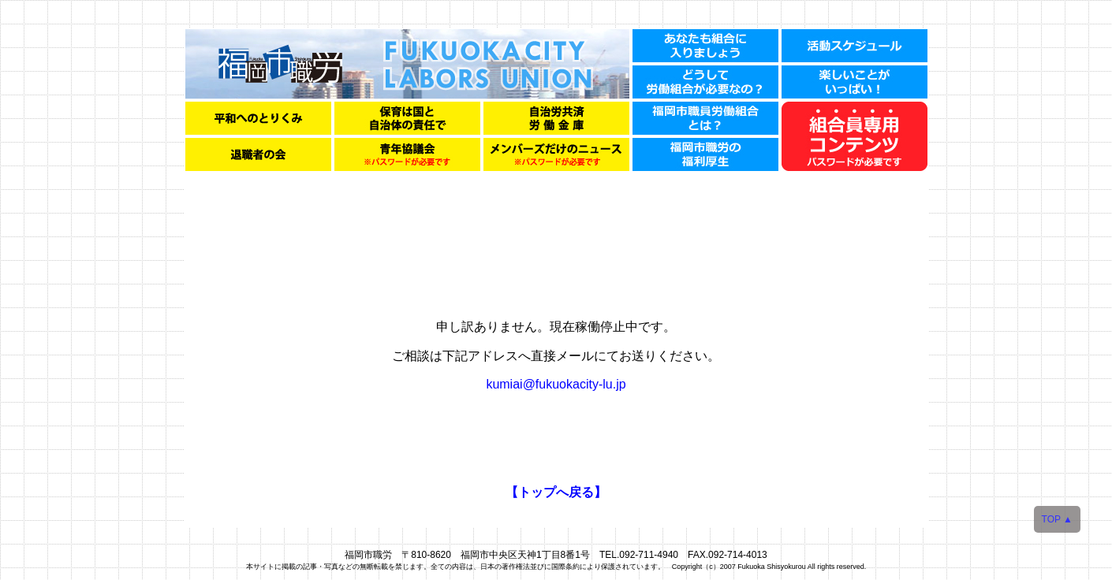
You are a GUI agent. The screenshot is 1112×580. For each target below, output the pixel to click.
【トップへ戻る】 (556, 492)
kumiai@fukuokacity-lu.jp (555, 384)
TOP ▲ (1057, 519)
